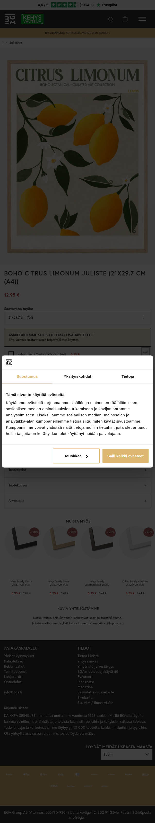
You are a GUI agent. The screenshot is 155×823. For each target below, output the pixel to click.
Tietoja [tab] (128, 376)
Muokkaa (76, 456)
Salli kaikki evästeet (125, 456)
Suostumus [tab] (27, 376)
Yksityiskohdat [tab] (77, 376)
